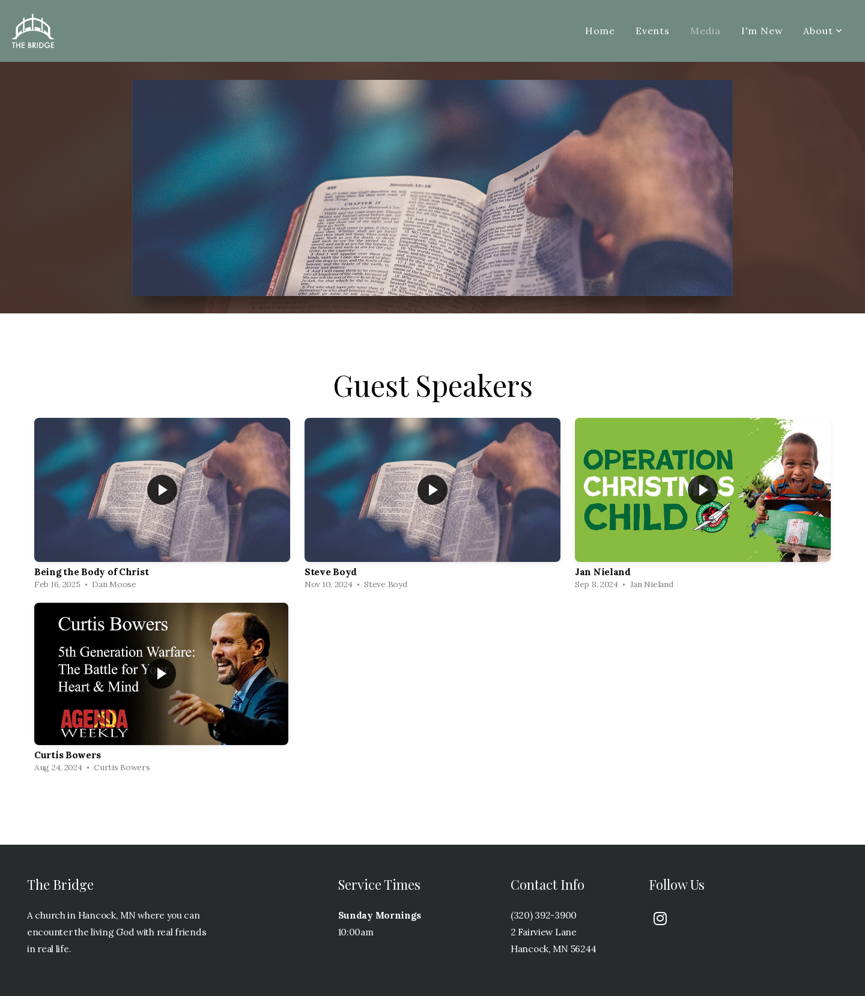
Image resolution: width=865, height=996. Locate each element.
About (823, 31)
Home (600, 31)
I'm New (762, 31)
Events (653, 31)
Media (705, 31)
